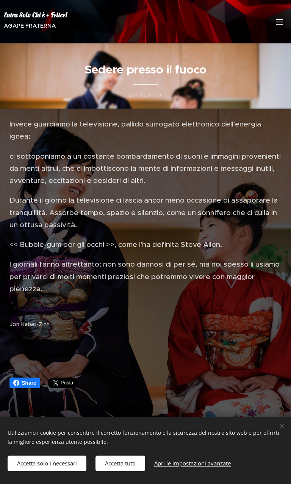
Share (24, 383)
